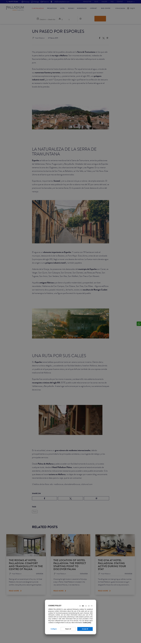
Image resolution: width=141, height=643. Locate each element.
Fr (92, 606)
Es (80, 606)
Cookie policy (87, 622)
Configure (54, 629)
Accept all (85, 629)
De (89, 606)
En (83, 606)
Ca (86, 606)
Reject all (68, 629)
